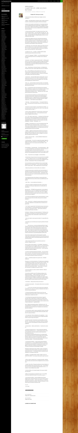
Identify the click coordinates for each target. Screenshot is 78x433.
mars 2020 (2, 42)
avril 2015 (2, 103)
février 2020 (3, 43)
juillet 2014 (2, 114)
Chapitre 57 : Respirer (4, 22)
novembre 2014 (3, 109)
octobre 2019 (3, 48)
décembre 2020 (3, 36)
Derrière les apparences (29, 6)
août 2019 (2, 50)
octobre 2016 (3, 84)
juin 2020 (2, 41)
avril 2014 (2, 117)
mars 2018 (2, 65)
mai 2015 (2, 102)
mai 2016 (2, 90)
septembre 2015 (3, 97)
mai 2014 (2, 116)
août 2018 (2, 59)
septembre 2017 (3, 71)
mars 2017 (2, 78)
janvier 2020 (3, 44)
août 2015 (2, 98)
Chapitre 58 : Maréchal (4, 20)
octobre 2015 (3, 96)
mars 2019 (2, 56)
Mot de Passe (3, 133)
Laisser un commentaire (41, 11)
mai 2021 (2, 32)
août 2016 (2, 86)
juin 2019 (2, 53)
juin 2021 (2, 31)
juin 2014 (2, 115)
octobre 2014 (3, 110)
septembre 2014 (3, 111)
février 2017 (3, 79)
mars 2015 (2, 104)
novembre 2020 (3, 37)
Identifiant (2, 130)
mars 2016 (2, 92)
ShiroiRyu (34, 11)
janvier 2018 (3, 67)
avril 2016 (2, 91)
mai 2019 (2, 54)
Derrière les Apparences (29, 390)
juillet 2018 (2, 60)
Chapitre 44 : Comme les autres (37, 395)
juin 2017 (2, 74)
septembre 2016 (3, 85)
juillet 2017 (2, 73)
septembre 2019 (3, 49)
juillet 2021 (2, 30)
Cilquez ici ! (5, 147)
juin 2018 (2, 61)
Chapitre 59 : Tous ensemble (5, 18)
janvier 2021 (3, 35)
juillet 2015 (2, 99)
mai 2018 (2, 62)
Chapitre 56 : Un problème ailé (5, 24)
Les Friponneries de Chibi (6, 1)
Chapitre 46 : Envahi (37, 398)
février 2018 (3, 66)
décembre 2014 (3, 108)
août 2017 (2, 72)
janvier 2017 (3, 80)
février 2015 (3, 105)
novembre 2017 (3, 68)
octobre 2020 (3, 38)
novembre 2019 (3, 47)
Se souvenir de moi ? (4, 136)
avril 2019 (2, 55)
